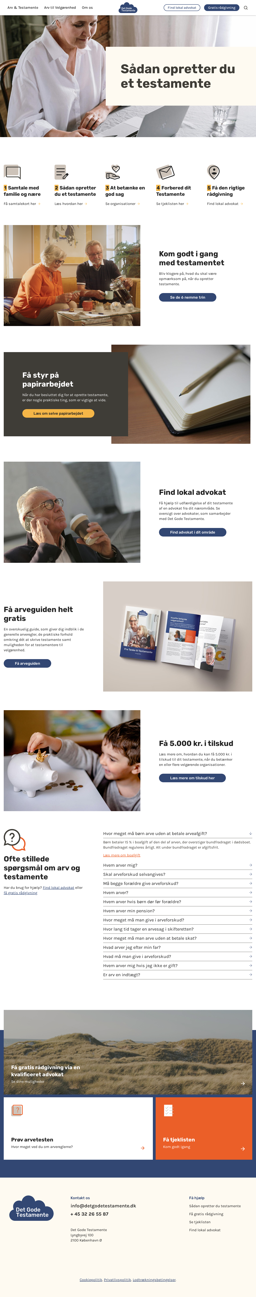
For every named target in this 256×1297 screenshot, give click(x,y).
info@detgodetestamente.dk (103, 1206)
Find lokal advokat (58, 887)
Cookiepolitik (91, 1280)
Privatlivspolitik (117, 1280)
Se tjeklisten (200, 1222)
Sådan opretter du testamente (215, 1206)
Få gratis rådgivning (206, 1214)
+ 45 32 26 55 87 (89, 1214)
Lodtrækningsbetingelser (154, 1280)
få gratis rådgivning (20, 893)
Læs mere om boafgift (121, 855)
